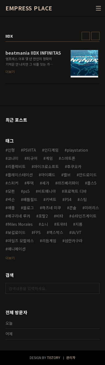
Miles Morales (20, 224)
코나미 (13, 158)
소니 (44, 224)
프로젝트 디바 (75, 191)
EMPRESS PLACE (28, 8)
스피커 (13, 183)
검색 (94, 288)
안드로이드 (88, 174)
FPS (37, 232)
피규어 (32, 158)
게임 (49, 158)
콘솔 (72, 207)
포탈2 (43, 216)
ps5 (26, 191)
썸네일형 (86, 36)
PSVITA (29, 150)
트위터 (61, 224)
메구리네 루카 (19, 216)
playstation (77, 150)
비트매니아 (47, 191)
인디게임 (51, 150)
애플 (11, 207)
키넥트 (51, 199)
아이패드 (48, 174)
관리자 (70, 357)
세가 (45, 183)
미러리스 (92, 207)
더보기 (10, 257)
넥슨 (11, 199)
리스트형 (95, 36)
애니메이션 (17, 249)
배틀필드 (30, 199)
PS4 (68, 199)
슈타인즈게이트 (83, 216)
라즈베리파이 (68, 183)
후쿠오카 (74, 166)
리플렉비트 (17, 166)
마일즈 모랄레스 (21, 240)
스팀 (83, 199)
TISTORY (53, 357)
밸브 (67, 174)
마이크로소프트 (46, 166)
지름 (78, 224)
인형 (11, 150)
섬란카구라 (73, 240)
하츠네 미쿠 (51, 207)
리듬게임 (49, 240)
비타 (59, 216)
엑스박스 (56, 232)
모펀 (11, 191)
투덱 (30, 183)
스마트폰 (68, 158)
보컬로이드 (17, 232)
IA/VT (76, 232)
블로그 (28, 207)
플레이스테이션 (20, 174)
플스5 (91, 183)
